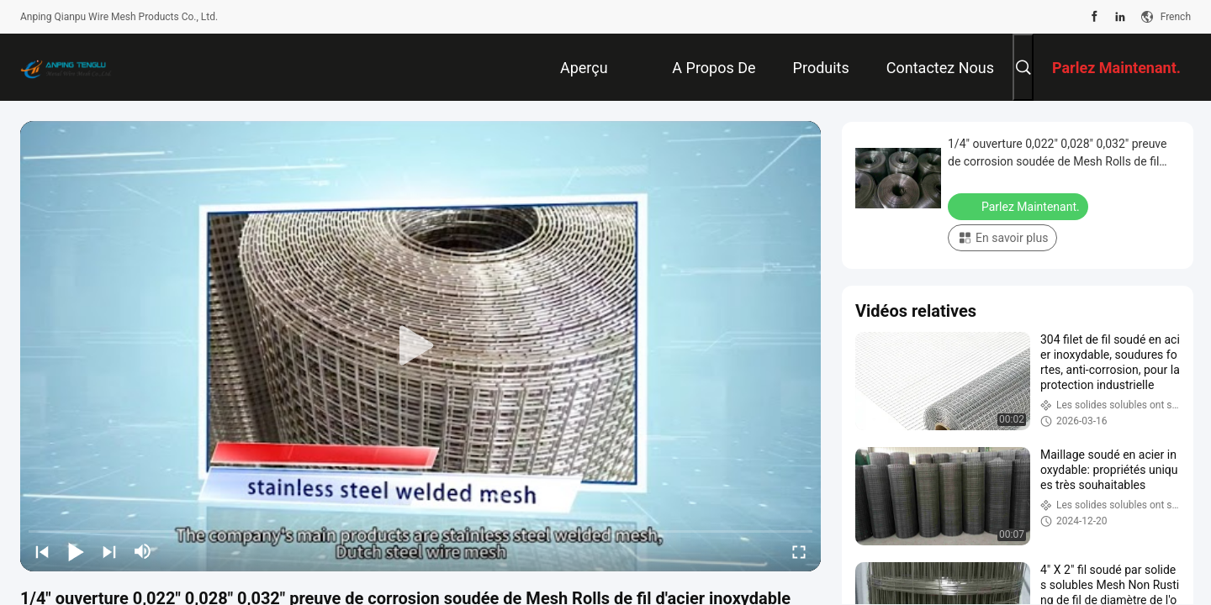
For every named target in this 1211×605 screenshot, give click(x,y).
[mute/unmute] (143, 551)
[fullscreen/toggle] (799, 551)
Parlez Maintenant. (1020, 205)
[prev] (42, 551)
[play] (420, 346)
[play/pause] (76, 551)
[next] (109, 551)
